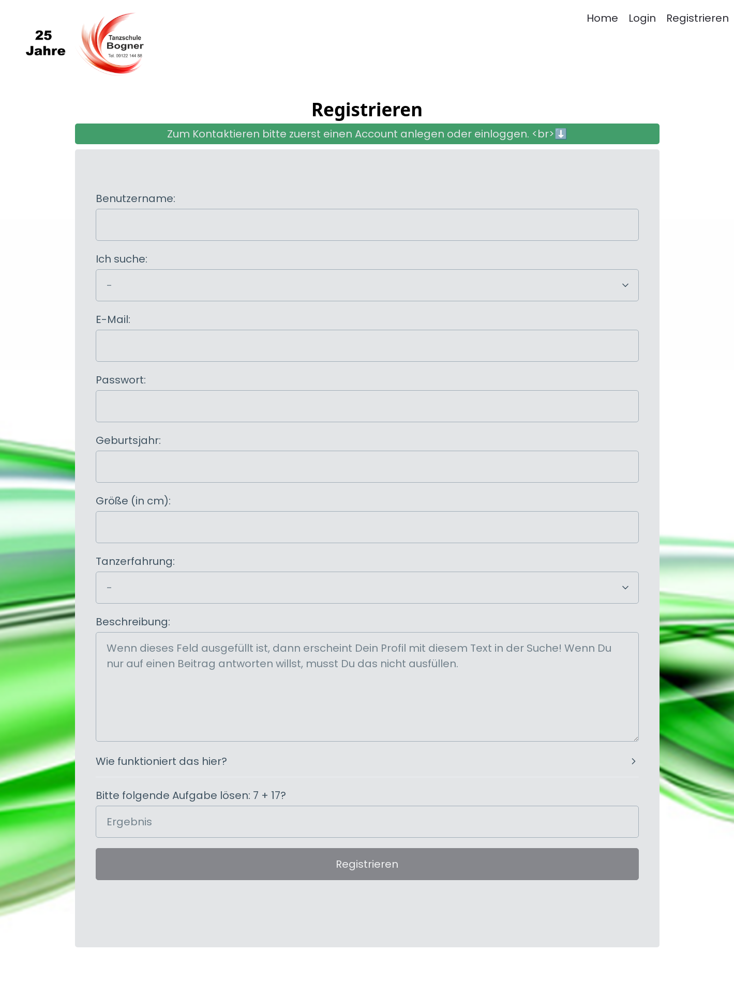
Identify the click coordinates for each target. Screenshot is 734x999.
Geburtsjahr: (128, 440)
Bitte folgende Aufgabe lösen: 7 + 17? (191, 795)
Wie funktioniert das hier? (161, 761)
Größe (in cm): (133, 501)
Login (642, 18)
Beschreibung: (133, 621)
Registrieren (697, 18)
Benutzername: (135, 198)
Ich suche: (121, 259)
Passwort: (121, 380)
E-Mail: (113, 319)
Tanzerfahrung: (135, 561)
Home (602, 18)
